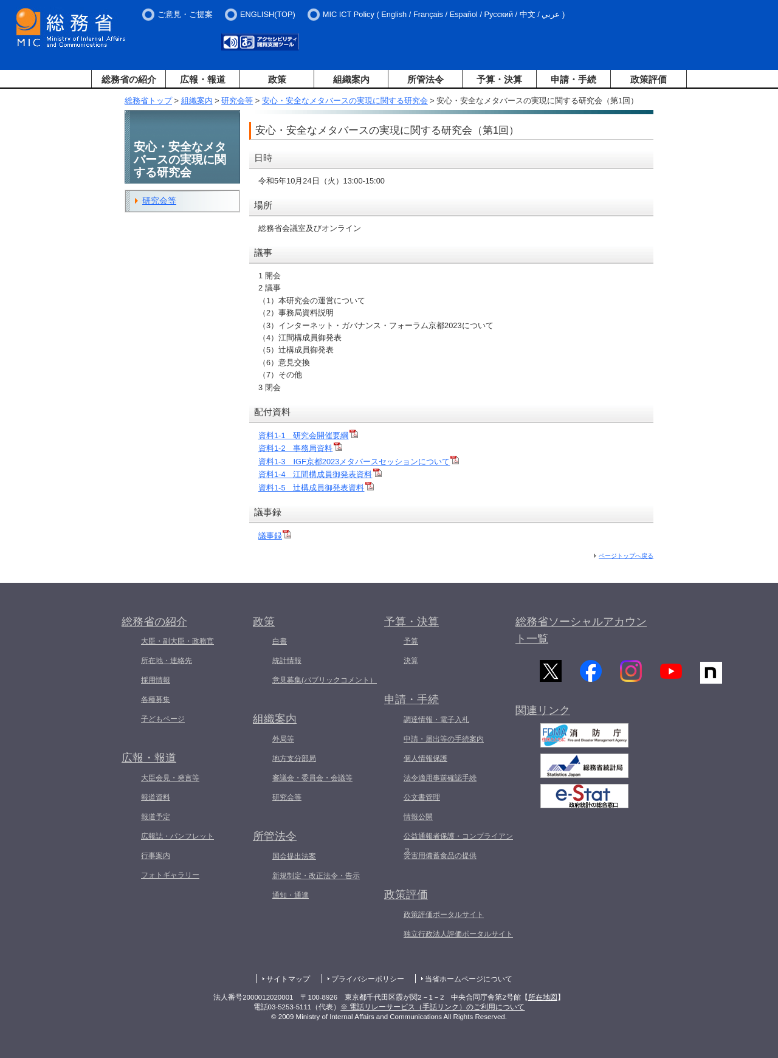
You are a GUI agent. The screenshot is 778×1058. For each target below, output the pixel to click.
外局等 (283, 739)
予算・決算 (499, 79)
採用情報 (155, 680)
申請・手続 (573, 79)
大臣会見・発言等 (170, 778)
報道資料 (155, 797)
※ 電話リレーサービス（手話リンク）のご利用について (432, 1007)
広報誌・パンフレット (177, 836)
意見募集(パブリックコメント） (324, 680)
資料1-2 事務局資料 (300, 448)
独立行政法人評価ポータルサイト (458, 934)
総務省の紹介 (129, 79)
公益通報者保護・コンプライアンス (458, 843)
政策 (277, 79)
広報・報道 (202, 79)
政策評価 (648, 79)
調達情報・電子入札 (436, 719)
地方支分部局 (294, 758)
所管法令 (425, 79)
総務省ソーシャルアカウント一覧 (581, 630)
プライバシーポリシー (367, 979)
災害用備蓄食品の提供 (440, 855)
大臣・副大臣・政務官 (177, 641)
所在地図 (542, 997)
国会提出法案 (294, 856)
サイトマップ (288, 979)
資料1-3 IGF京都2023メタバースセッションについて (358, 461)
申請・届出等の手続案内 (444, 739)
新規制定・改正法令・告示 (316, 875)
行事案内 (155, 855)
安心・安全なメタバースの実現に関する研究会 (345, 100)
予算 (411, 641)
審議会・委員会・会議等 (312, 778)
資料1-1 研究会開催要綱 (308, 435)
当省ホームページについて (468, 979)
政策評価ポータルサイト (444, 914)
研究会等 (237, 100)
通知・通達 (290, 895)
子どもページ (163, 719)
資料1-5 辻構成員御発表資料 (316, 487)
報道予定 (155, 816)
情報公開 (418, 816)
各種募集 (155, 699)
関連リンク (542, 716)
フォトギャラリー (170, 875)
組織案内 (351, 79)
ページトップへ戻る (626, 555)
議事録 (274, 535)
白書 (279, 641)
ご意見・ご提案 (185, 14)
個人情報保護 (425, 758)
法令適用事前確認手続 (440, 778)
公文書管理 (422, 797)
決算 (411, 660)
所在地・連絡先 (166, 660)
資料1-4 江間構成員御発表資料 (320, 474)
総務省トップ (148, 100)
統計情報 (286, 660)
